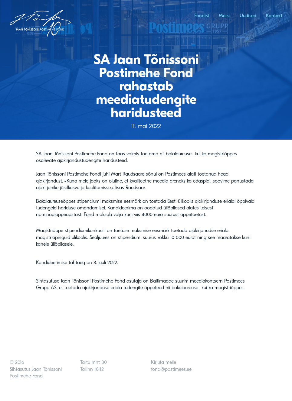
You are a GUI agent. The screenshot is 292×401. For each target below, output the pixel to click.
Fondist (201, 15)
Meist (224, 15)
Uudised (248, 15)
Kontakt (274, 15)
